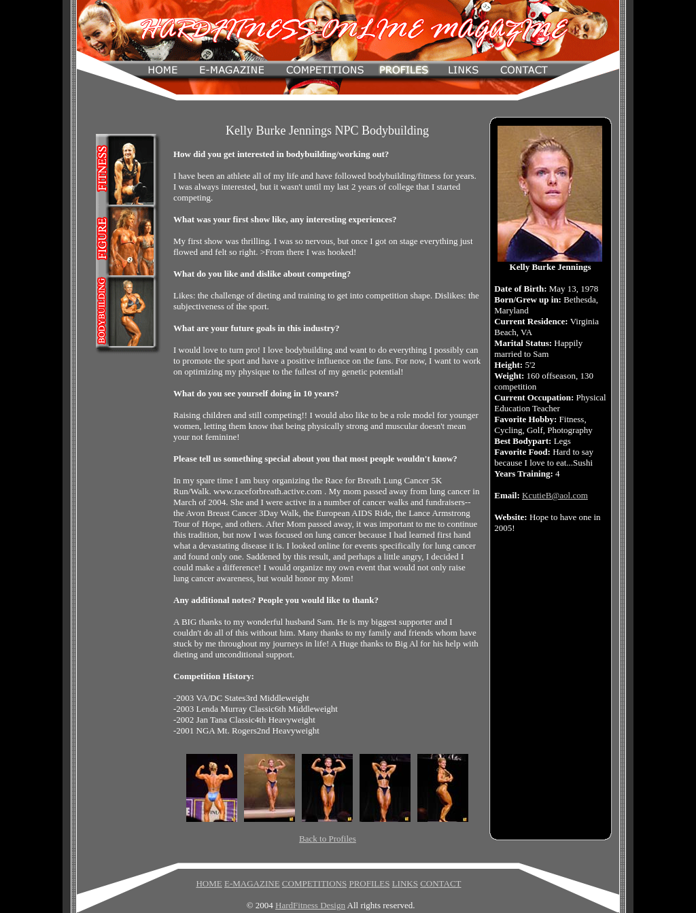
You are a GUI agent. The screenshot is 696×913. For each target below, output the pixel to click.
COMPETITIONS (314, 883)
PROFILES (369, 883)
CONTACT (440, 883)
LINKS (405, 883)
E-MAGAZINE (252, 883)
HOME (209, 883)
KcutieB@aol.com (555, 495)
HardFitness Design (310, 905)
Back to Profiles (327, 838)
